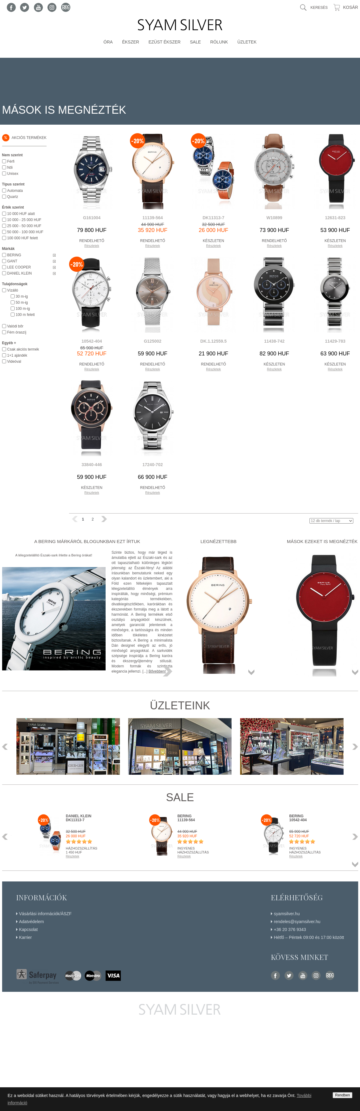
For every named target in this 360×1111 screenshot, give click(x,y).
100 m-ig (23, 308)
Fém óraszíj (16, 332)
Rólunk (219, 42)
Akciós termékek (24, 137)
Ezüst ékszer (165, 42)
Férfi (11, 161)
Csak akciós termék (23, 349)
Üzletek (247, 42)
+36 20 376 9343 (290, 929)
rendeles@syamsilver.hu (297, 921)
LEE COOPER (19, 267)
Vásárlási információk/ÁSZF (45, 913)
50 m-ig (22, 302)
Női (10, 167)
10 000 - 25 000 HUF (24, 220)
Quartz (12, 197)
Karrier (25, 937)
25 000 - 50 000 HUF (24, 226)
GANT (12, 261)
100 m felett (25, 315)
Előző (6, 746)
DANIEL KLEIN (19, 273)
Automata (15, 191)
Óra (108, 42)
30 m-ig (22, 296)
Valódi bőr (15, 326)
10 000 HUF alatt (21, 214)
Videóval (14, 361)
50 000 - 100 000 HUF (25, 232)
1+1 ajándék (17, 355)
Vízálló (12, 290)
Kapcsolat (28, 929)
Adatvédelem (31, 921)
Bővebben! (157, 671)
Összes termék (251, 672)
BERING (14, 255)
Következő (353, 746)
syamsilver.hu (287, 913)
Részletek (91, 245)
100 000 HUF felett (22, 238)
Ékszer (130, 42)
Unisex (13, 173)
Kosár (350, 7)
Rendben (342, 1095)
